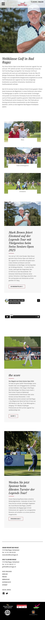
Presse (4, 577)
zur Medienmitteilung (17, 286)
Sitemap (4, 585)
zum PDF (13, 416)
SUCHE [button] (35, 2)
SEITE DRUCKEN (7, 571)
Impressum (5, 579)
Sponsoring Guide (15, 518)
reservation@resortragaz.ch (10, 555)
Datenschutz (6, 582)
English (40, 2)
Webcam (5, 574)
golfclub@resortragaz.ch (9, 567)
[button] (3, 4)
